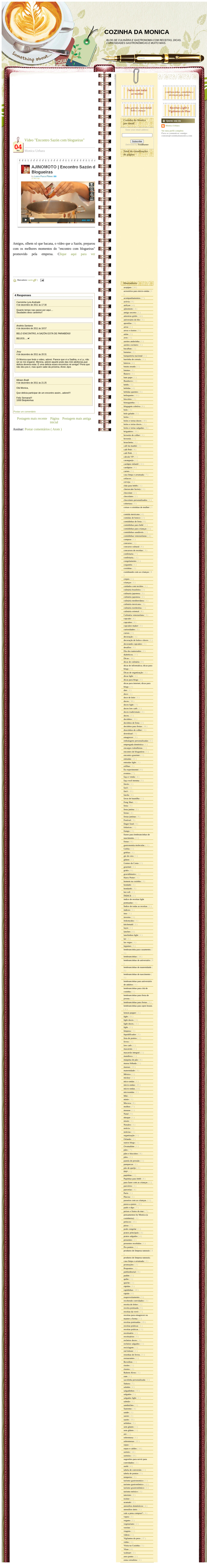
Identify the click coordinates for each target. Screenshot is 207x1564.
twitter (127, 1498)
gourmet (128, 867)
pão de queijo (130, 1168)
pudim (127, 1275)
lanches (127, 931)
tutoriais (128, 1495)
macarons (128, 1049)
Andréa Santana (24, 325)
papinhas (128, 1175)
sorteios (127, 1455)
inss (126, 913)
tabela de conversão (133, 1470)
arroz (126, 327)
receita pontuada (131, 1308)
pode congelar (130, 1229)
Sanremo (128, 1408)
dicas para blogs (131, 679)
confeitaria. (129, 557)
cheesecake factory (132, 489)
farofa (127, 795)
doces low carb (131, 708)
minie (126, 1099)
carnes (127, 471)
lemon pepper (130, 1012)
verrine (127, 1527)
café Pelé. (128, 453)
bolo (126, 409)
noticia (127, 1128)
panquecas (129, 1164)
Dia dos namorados (133, 651)
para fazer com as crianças (136, 1182)
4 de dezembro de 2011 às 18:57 (31, 328)
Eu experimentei (131, 769)
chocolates (129, 496)
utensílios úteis (131, 1509)
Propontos (128, 1268)
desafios (128, 647)
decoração (128, 636)
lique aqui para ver (77, 254)
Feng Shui (128, 802)
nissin (126, 1121)
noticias (127, 1132)
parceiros (128, 1186)
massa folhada (130, 1063)
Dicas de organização (134, 672)
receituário (129, 1333)
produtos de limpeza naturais (137, 1250)
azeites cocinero (131, 345)
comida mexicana (132, 514)
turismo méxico (131, 1491)
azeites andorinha (132, 341)
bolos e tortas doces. (133, 424)
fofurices (128, 827)
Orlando (128, 1139)
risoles (127, 1365)
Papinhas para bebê (133, 1178)
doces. (127, 715)
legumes (128, 946)
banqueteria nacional (133, 355)
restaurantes (129, 1358)
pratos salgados (131, 1236)
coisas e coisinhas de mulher (137, 507)
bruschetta (128, 442)
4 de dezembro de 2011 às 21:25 (31, 383)
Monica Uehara (172, 125)
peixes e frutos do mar (134, 1211)
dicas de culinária (132, 662)
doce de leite (130, 697)
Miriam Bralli (22, 380)
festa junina (129, 809)
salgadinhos (129, 1390)
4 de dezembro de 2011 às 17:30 (31, 305)
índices (127, 910)
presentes (128, 1240)
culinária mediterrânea (134, 600)
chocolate (128, 493)
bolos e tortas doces (133, 420)
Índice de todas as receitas (136, 906)
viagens (127, 1531)
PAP (126, 1171)
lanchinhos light (131, 935)
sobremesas (129, 1441)
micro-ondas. (130, 1088)
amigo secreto (130, 312)
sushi (126, 1466)
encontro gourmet (132, 755)
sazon (126, 1416)
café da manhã (130, 446)
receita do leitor (131, 1304)
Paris (126, 1193)
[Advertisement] (47, 107)
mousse (127, 1110)
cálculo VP (129, 456)
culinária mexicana (132, 604)
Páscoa (127, 1197)
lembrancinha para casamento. (138, 949)
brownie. (128, 438)
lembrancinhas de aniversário (137, 960)
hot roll (127, 892)
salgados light (130, 1398)
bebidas (127, 388)
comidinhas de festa (133, 521)
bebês (126, 384)
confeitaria (129, 554)
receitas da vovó (131, 1311)
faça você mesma (132, 780)
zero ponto (129, 1556)
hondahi (127, 884)
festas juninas (130, 816)
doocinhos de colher (133, 730)
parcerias (128, 1189)
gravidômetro (130, 874)
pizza (126, 1225)
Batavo (127, 373)
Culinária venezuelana (134, 615)
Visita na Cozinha (132, 1545)
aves (126, 337)
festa (126, 805)
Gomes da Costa (131, 863)
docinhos (128, 719)
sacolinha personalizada (135, 1380)
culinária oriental (132, 611)
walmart (128, 1552)
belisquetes (129, 395)
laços (126, 928)
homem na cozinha (132, 881)
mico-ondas (129, 1081)
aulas (126, 334)
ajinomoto (128, 308)
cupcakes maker (131, 625)
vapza (126, 1516)
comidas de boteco (132, 517)
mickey (127, 1077)
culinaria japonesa (132, 593)
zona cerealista (131, 1560)
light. (126, 1027)
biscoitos (128, 399)
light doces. (129, 1023)
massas (127, 1067)
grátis (126, 870)
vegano (127, 1520)
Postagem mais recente (32, 418)
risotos (127, 1369)
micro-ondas (130, 1085)
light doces (129, 1020)
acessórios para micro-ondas (137, 291)
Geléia (127, 848)
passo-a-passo (130, 1204)
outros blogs (129, 1142)
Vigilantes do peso (132, 1538)
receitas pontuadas (132, 1322)
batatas (127, 370)
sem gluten (129, 1427)
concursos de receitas (133, 550)
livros (126, 1041)
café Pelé (128, 449)
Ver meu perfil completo (172, 130)
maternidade (129, 1070)
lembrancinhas (130, 956)
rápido (127, 1293)
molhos (127, 1106)
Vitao (126, 1549)
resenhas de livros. (132, 1354)
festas (126, 813)
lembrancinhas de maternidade (138, 967)
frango (127, 831)
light (126, 1016)
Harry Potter (129, 877)
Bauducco (128, 381)
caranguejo (129, 460)
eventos (127, 773)
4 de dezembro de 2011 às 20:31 (31, 354)
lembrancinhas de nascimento (137, 974)
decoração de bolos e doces (136, 640)
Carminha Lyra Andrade (28, 302)
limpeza (127, 1031)
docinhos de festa (132, 723)
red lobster (129, 1351)
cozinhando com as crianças (137, 572)
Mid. (126, 1096)
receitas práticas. (131, 1329)
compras (128, 539)
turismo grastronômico (134, 1488)
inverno (127, 917)
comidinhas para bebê (134, 525)
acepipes (128, 287)
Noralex (127, 1124)
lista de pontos (130, 1038)
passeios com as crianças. (135, 1200)
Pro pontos (129, 1247)
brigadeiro (128, 431)
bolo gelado (129, 413)
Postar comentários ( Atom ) (43, 429)
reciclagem (129, 1347)
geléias (127, 852)
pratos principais (131, 1232)
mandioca (128, 1056)
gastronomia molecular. (134, 845)
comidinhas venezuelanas (135, 536)
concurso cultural (132, 546)
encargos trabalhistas (133, 748)
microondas (129, 1092)
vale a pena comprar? (134, 1513)
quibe (126, 1279)
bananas (127, 352)
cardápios (128, 467)
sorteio (127, 1452)
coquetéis (128, 564)
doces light (129, 704)
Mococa (127, 1103)
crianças (128, 582)
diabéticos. (129, 654)
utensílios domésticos (134, 1506)
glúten (127, 859)
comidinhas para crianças (135, 528)
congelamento (130, 561)
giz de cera (129, 856)
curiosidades (130, 629)
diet (126, 690)
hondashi (128, 888)
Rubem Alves (130, 1372)
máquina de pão (131, 1059)
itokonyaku (129, 920)
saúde (126, 1412)
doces (126, 701)
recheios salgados (132, 1343)
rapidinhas (129, 1290)
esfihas (127, 766)
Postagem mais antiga (76, 418)
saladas (127, 1387)
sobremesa (129, 1437)
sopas (126, 1444)
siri (125, 1434)
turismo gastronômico (134, 1484)
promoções (129, 1264)
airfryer (127, 305)
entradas (128, 759)
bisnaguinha (129, 402)
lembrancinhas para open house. (138, 1005)
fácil (126, 791)
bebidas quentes (131, 392)
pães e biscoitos (131, 1153)
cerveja (127, 482)
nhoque (127, 1117)
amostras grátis (131, 316)
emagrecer (129, 737)
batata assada (130, 366)
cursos (127, 633)
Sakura (127, 1383)
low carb (128, 1045)
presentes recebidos (133, 1243)
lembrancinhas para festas (135, 1002)
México (127, 1074)
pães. (126, 1157)
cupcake (128, 618)
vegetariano (129, 1524)
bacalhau (128, 348)
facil (126, 787)
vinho (126, 1542)
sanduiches (129, 1405)
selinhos (128, 1423)
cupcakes (128, 622)
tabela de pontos (131, 1473)
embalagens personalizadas (136, 740)
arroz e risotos (130, 330)
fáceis (126, 784)
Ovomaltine (129, 1146)
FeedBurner (143, 144)
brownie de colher (132, 435)
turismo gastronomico (134, 1480)
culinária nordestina (133, 608)
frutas (126, 841)
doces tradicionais (132, 712)
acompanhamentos (132, 298)
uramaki (128, 1502)
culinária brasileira (132, 589)
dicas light (128, 676)
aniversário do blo (132, 319)
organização (129, 1135)
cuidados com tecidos (134, 586)
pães (126, 1150)
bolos (126, 417)
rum (126, 1376)
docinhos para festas (133, 726)
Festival (127, 820)
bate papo (128, 377)
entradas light (130, 762)
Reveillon (128, 1362)
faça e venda (130, 777)
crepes (127, 579)
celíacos (127, 478)
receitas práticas (131, 1326)
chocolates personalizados (136, 500)
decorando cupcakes (133, 644)
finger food (129, 823)
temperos (128, 1477)
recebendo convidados (134, 1300)
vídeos (127, 1534)
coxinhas (128, 568)
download (128, 733)
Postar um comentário (25, 411)
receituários (129, 1336)
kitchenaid (129, 924)
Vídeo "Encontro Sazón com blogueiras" (54, 140)
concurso (128, 543)
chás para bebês (131, 485)
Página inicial (54, 420)
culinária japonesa (132, 597)
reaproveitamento (132, 1297)
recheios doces (130, 1340)
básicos (127, 363)
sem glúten (129, 1430)
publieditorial (130, 1272)
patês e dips (129, 1207)
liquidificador (130, 1034)
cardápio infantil (131, 464)
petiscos (127, 1221)
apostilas (128, 323)
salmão (127, 1401)
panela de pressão (132, 1160)
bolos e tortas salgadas (134, 428)
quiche (127, 1282)
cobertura (128, 503)
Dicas (126, 658)
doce (126, 694)
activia (127, 301)
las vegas (128, 942)
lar (125, 938)
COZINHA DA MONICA (136, 31)
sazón (30, 280)
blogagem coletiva (132, 406)
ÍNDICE (128, 895)
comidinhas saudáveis (134, 532)
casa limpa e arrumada (134, 474)
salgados (128, 1394)
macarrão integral (132, 1052)
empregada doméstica (134, 744)
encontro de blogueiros (134, 751)
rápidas (127, 1286)
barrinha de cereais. (133, 359)
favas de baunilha (132, 798)
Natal (126, 1113)
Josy (18, 351)
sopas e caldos (130, 1448)
